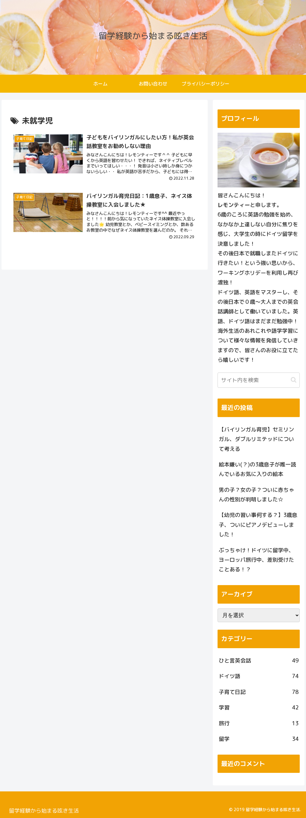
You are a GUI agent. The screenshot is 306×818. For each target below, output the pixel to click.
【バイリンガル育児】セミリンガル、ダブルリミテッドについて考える (256, 439)
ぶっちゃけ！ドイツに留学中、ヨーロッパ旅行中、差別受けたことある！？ (256, 560)
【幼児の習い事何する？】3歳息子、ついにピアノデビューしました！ (258, 524)
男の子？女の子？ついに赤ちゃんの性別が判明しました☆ (256, 494)
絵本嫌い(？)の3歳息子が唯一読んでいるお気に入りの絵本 (257, 469)
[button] (293, 379)
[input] (258, 380)
